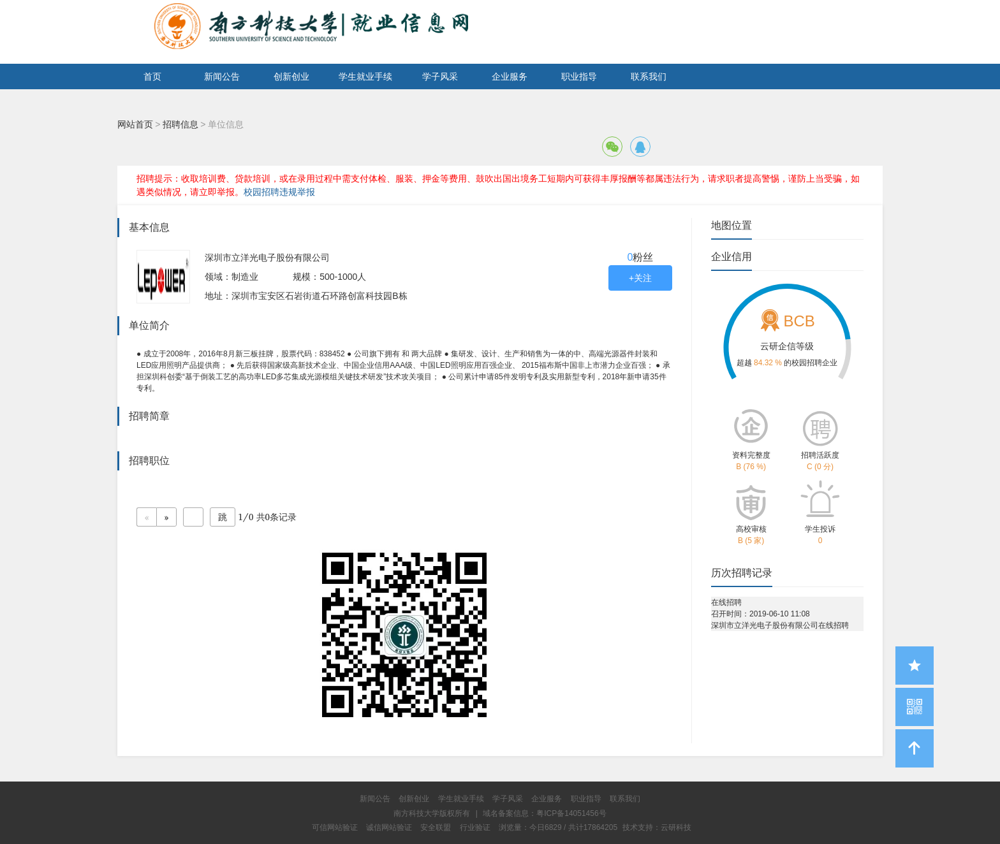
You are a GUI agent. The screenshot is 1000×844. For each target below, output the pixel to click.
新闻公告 (222, 76)
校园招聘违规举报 (279, 192)
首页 (152, 76)
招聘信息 (180, 124)
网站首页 (135, 124)
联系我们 (648, 76)
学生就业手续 (365, 76)
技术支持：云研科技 (656, 827)
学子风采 (440, 76)
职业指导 (579, 76)
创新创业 (291, 76)
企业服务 (509, 76)
